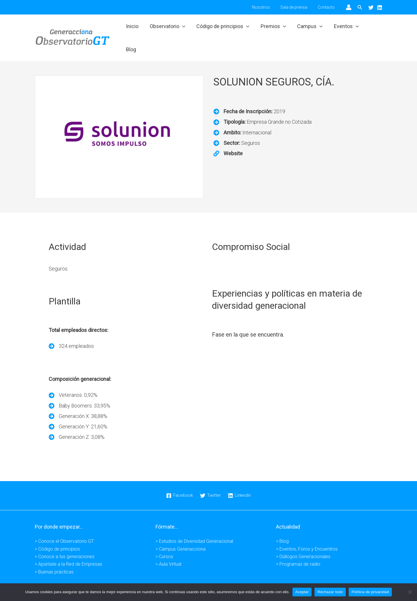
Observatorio (168, 28)
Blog (372, 28)
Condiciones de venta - (241, 580)
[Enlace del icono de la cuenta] (349, 7)
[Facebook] (179, 477)
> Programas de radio (298, 545)
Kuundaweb (301, 580)
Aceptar (302, 592)
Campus (308, 28)
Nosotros (267, 7)
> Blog (282, 522)
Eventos (344, 28)
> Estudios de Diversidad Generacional (194, 522)
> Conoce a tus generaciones (64, 538)
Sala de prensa (297, 7)
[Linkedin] (379, 7)
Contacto (327, 7)
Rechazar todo (330, 592)
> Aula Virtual (168, 545)
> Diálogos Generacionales (303, 538)
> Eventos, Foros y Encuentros (307, 530)
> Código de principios (57, 530)
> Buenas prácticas (54, 553)
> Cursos (164, 538)
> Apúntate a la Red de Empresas (68, 545)
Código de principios (223, 28)
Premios (273, 28)
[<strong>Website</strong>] (228, 134)
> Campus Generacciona (181, 530)
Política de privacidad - (193, 580)
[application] (183, 28)
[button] (360, 7)
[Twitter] (371, 7)
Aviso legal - (157, 580)
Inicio (134, 28)
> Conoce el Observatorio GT (64, 522)
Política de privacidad (370, 592)
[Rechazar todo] (410, 592)
